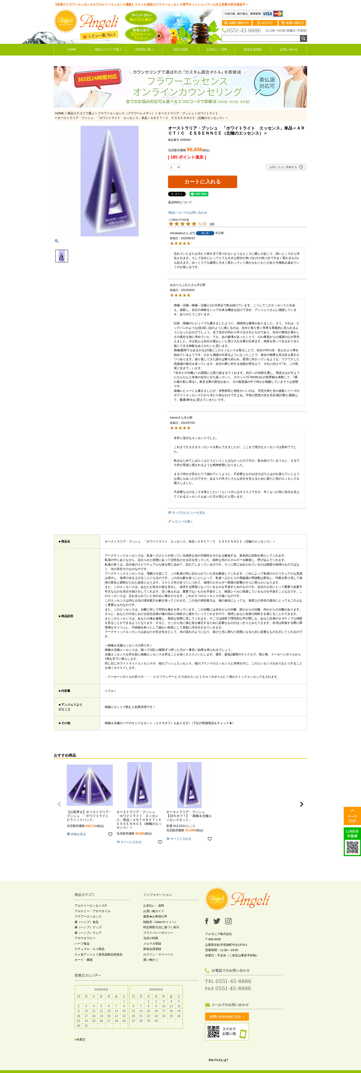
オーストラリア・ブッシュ (176, 113)
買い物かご (150, 959)
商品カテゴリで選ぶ (108, 49)
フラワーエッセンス (88, 916)
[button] (59, 804)
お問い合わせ (289, 49)
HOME (72, 49)
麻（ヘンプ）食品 (87, 922)
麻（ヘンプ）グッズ (88, 927)
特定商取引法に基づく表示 (161, 927)
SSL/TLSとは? (218, 1060)
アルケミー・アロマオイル (93, 911)
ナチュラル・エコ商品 (90, 949)
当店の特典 (180, 49)
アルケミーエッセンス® (91, 905)
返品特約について (180, 202)
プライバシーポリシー (158, 932)
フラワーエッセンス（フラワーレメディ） (126, 113)
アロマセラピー (85, 938)
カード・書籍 (84, 959)
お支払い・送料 (216, 49)
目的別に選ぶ (144, 49)
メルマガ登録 (152, 943)
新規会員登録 (253, 49)
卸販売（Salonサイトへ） (160, 922)
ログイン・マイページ (158, 954)
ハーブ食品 (82, 943)
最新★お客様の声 (155, 916)
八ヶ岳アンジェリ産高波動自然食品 (98, 954)
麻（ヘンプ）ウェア (88, 932)
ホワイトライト (207, 113)
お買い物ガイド (153, 911)
